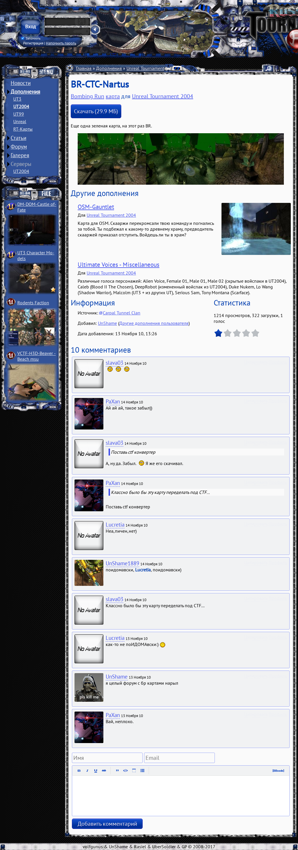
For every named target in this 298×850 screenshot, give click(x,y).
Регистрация (33, 43)
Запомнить (30, 38)
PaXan (113, 401)
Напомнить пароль (61, 43)
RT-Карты (23, 129)
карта (113, 96)
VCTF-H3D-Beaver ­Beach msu (36, 356)
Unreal (19, 121)
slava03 (114, 362)
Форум (19, 146)
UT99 (18, 114)
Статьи (18, 137)
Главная (84, 68)
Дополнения (25, 91)
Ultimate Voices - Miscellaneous (118, 264)
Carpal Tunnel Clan (121, 313)
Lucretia (115, 524)
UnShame (107, 323)
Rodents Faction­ (33, 302)
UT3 (17, 99)
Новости (21, 82)
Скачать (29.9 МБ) (96, 111)
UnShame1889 (122, 563)
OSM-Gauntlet (96, 207)
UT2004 (21, 106)
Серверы (21, 163)
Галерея (20, 155)
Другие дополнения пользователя (154, 323)
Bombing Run (87, 96)
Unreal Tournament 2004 (151, 68)
